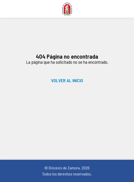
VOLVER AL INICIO (67, 80)
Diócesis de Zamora (67, 9)
